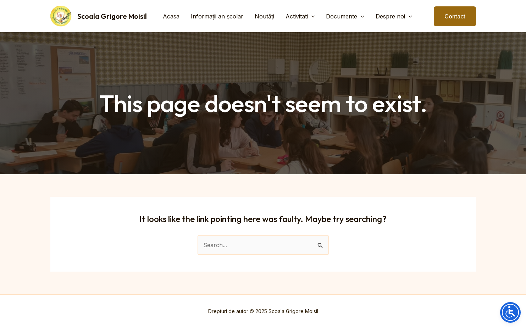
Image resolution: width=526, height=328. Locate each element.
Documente (345, 16)
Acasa (171, 16)
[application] (311, 16)
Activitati (300, 16)
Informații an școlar (217, 16)
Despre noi (394, 16)
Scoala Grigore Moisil (112, 16)
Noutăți (264, 16)
